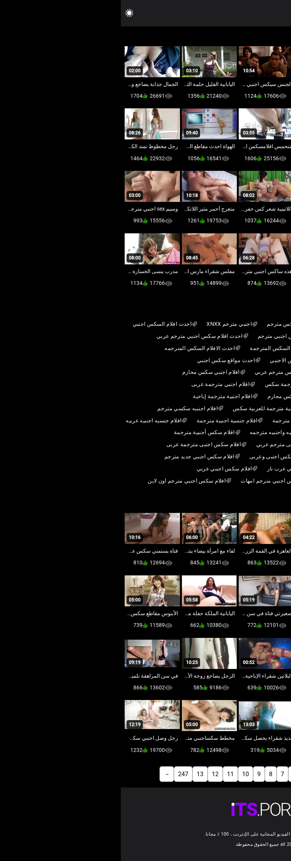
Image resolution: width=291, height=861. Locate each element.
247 (62, 774)
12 (94, 774)
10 (124, 774)
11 (109, 774)
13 (79, 774)
